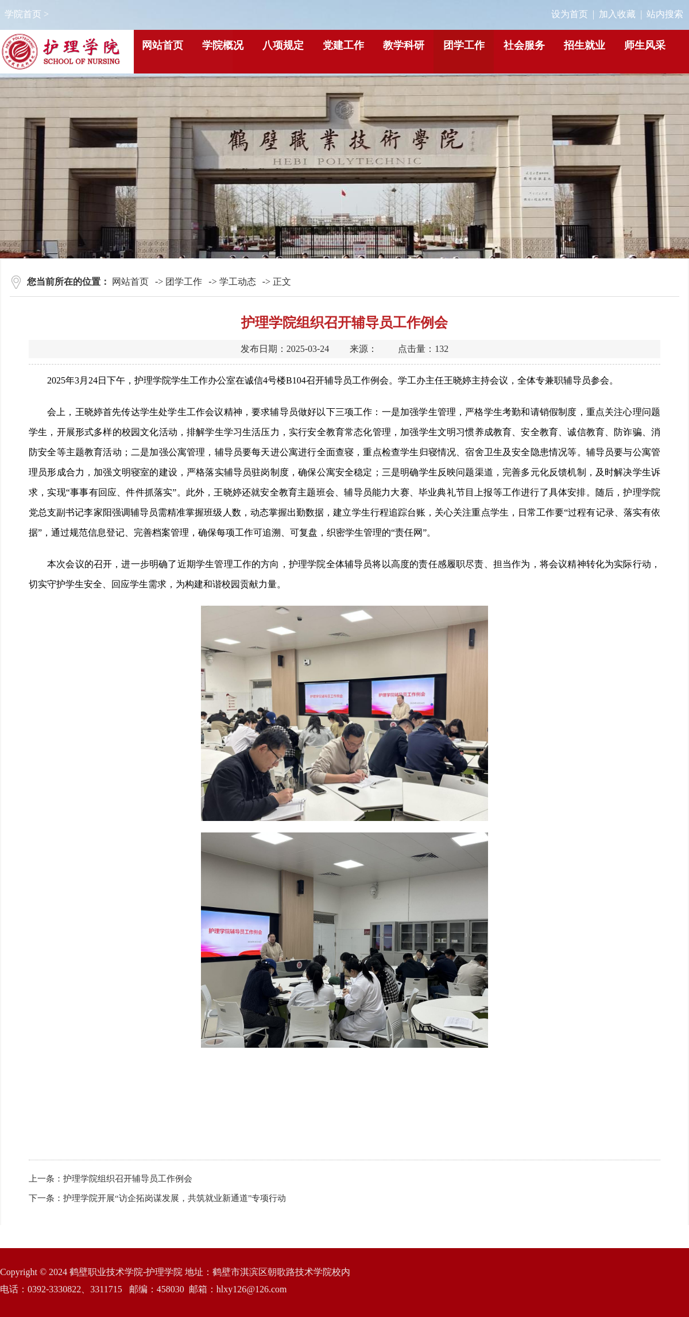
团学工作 (183, 281)
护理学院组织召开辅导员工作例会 (127, 1178)
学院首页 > (27, 14)
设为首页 (569, 14)
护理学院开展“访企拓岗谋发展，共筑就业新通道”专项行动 (174, 1198)
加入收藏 (617, 14)
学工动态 (237, 281)
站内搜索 (665, 14)
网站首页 (130, 281)
